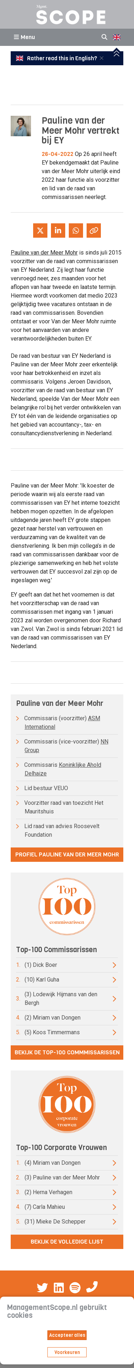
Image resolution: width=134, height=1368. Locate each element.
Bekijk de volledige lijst (67, 1241)
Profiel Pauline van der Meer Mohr (67, 854)
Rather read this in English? (57, 58)
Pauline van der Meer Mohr (44, 252)
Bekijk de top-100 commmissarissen (67, 1052)
